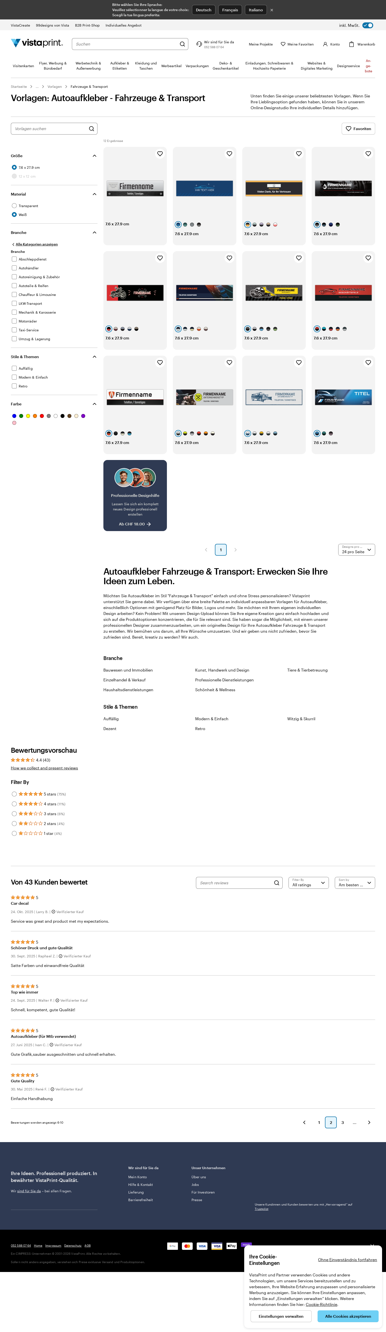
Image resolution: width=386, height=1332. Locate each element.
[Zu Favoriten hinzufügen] (160, 154)
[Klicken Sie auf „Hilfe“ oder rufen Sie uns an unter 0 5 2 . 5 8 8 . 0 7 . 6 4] (214, 44)
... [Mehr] (37, 87)
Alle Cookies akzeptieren (348, 1316)
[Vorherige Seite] (206, 567)
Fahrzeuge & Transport (89, 86)
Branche (18, 232)
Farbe (16, 403)
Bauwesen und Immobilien (128, 687)
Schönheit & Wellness (215, 707)
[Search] (277, 900)
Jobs (195, 1202)
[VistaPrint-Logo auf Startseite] (37, 44)
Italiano (256, 9)
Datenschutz (72, 1292)
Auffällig (111, 736)
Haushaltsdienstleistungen (128, 707)
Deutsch (203, 9)
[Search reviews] (235, 900)
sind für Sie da (29, 1209)
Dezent (109, 746)
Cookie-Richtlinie (321, 1304)
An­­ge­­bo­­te (368, 66)
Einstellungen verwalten (281, 1316)
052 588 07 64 (21, 1292)
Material (18, 194)
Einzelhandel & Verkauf (124, 697)
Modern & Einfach (211, 736)
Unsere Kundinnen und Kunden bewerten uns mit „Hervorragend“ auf (304, 1192)
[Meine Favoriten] (297, 44)
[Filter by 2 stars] (14, 841)
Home (38, 1292)
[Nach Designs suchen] (91, 129)
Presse (197, 1217)
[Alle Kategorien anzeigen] (34, 244)
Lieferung (136, 1210)
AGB (87, 1292)
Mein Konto (137, 1195)
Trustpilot (261, 1185)
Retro (200, 746)
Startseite (19, 86)
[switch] (356, 25)
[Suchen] (182, 44)
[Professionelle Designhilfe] (135, 513)
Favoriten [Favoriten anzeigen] (358, 129)
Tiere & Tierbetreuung (307, 687)
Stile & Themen (25, 356)
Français (230, 9)
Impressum (53, 1292)
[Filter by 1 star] (14, 851)
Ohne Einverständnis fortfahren (347, 1259)
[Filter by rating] (309, 900)
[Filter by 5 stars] (14, 811)
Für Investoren (203, 1210)
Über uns (199, 1195)
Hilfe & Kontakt (140, 1202)
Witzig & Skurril (301, 736)
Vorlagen (55, 86)
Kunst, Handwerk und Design (222, 687)
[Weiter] (369, 1140)
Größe (16, 155)
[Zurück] (304, 1140)
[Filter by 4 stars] (14, 821)
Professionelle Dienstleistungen (224, 697)
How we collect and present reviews (44, 785)
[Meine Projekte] (257, 44)
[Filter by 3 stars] (14, 831)
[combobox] (126, 44)
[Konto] (331, 44)
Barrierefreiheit (140, 1217)
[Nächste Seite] (235, 567)
